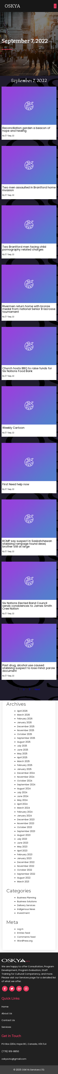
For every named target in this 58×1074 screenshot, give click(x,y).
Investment (23, 913)
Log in (20, 929)
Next (37, 689)
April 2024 (22, 803)
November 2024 (25, 776)
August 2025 (23, 741)
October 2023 (24, 827)
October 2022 (24, 869)
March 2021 (23, 881)
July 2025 (22, 745)
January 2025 (24, 769)
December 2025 (25, 726)
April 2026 (22, 710)
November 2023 (25, 823)
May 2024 (22, 800)
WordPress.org (24, 940)
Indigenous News (26, 909)
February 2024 (25, 811)
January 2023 (24, 858)
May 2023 (22, 846)
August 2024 (24, 788)
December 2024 (26, 773)
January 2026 (24, 722)
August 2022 (23, 877)
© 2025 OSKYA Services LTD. (29, 1069)
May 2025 (22, 753)
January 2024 (24, 815)
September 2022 (26, 873)
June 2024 (22, 796)
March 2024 (23, 807)
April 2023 (22, 850)
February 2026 (24, 718)
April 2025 (22, 757)
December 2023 (25, 819)
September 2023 (26, 831)
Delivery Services (26, 905)
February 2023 (24, 854)
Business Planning (26, 897)
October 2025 (24, 734)
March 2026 (23, 714)
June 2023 (22, 842)
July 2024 (22, 792)
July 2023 (22, 838)
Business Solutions (27, 901)
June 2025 (22, 749)
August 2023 (23, 835)
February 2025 (24, 765)
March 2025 (23, 761)
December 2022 (25, 862)
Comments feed (26, 936)
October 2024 (24, 780)
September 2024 (26, 784)
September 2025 (26, 738)
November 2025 (25, 730)
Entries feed (23, 932)
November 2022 (25, 866)
